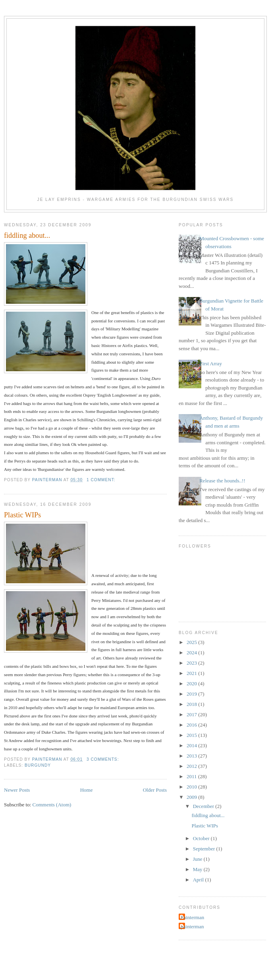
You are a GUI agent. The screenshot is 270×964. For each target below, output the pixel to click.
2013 (192, 756)
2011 (192, 776)
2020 (192, 683)
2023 (192, 663)
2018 (192, 704)
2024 (192, 653)
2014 (192, 745)
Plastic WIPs (22, 515)
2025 (192, 642)
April (199, 880)
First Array (210, 363)
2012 (192, 766)
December (204, 806)
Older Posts (155, 790)
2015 (192, 735)
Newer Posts (17, 790)
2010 (192, 787)
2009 (192, 797)
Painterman (192, 917)
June (198, 859)
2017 (192, 714)
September (204, 849)
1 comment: (102, 480)
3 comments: (103, 759)
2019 (192, 694)
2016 (192, 725)
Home (86, 790)
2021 (192, 673)
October (202, 838)
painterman (192, 926)
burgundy (38, 765)
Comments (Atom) (52, 805)
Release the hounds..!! (222, 481)
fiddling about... (27, 235)
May (198, 869)
